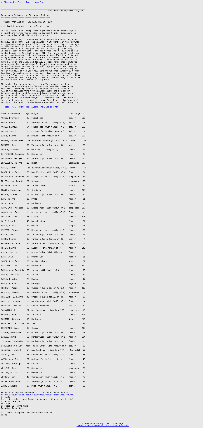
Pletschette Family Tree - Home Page (24, 2)
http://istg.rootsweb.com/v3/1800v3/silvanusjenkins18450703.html (38, 395)
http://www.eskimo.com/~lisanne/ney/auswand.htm (31, 107)
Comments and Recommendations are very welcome (103, 426)
